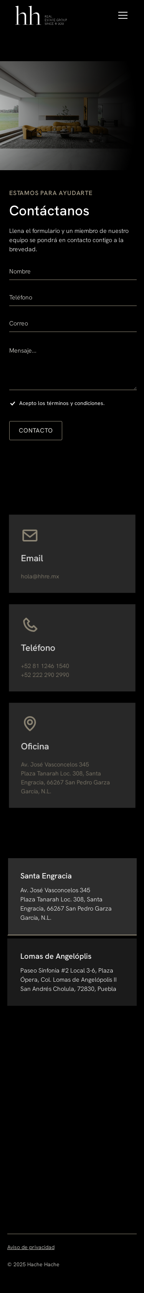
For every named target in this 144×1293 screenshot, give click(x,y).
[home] (42, 15)
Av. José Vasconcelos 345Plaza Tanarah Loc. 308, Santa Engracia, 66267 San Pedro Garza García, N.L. (65, 777)
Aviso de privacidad (31, 1247)
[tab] (72, 896)
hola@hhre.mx (41, 575)
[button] (121, 15)
